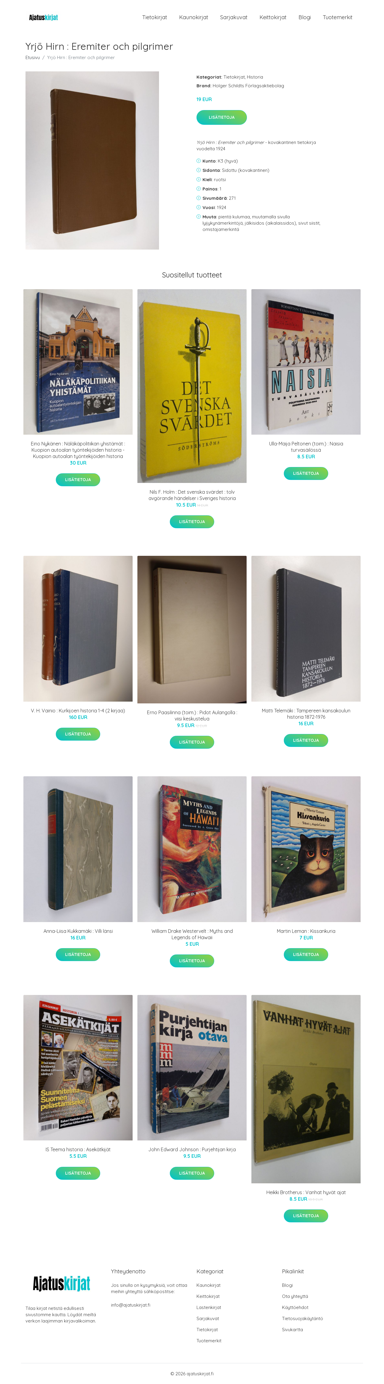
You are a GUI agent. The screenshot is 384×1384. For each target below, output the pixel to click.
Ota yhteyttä (295, 1296)
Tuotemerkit (337, 17)
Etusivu (33, 57)
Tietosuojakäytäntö (302, 1318)
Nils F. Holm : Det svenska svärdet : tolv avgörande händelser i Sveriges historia (192, 495)
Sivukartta (292, 1329)
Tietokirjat (154, 17)
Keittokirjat (273, 17)
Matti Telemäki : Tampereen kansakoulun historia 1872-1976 (306, 714)
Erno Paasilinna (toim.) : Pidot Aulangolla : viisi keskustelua (192, 715)
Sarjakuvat (234, 17)
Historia (255, 77)
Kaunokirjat (193, 17)
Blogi (304, 17)
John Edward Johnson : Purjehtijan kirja (192, 1149)
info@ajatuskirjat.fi (130, 1305)
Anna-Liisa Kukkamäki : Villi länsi (78, 931)
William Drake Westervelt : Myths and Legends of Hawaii (192, 934)
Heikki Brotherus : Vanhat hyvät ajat (306, 1192)
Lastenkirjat (208, 1307)
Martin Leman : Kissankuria (306, 931)
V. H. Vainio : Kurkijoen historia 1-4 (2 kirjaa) (78, 711)
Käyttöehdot (295, 1307)
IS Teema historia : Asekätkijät (78, 1149)
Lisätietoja (222, 117)
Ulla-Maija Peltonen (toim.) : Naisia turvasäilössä (306, 447)
